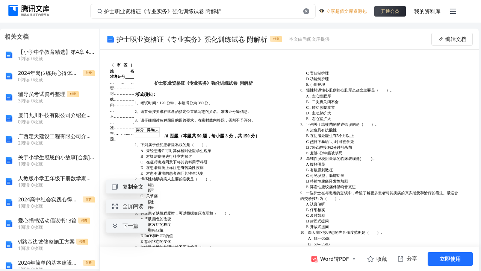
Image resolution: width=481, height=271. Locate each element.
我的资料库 (427, 11)
